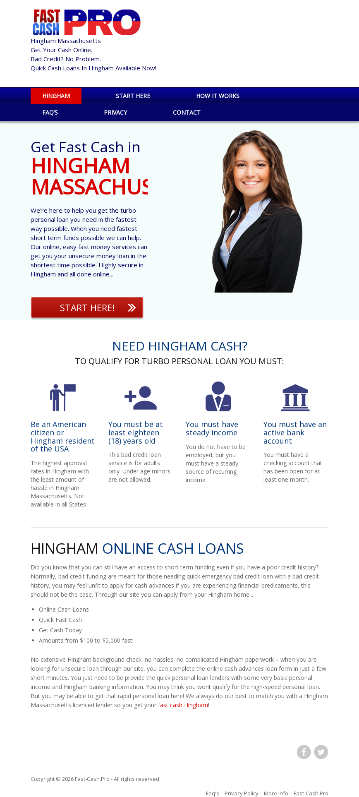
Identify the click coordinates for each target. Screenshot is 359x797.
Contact (187, 112)
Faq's (212, 793)
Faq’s (50, 112)
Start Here (133, 96)
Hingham (56, 96)
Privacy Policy (241, 793)
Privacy (115, 112)
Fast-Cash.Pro (92, 779)
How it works (217, 96)
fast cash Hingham (183, 705)
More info (276, 793)
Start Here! (87, 307)
